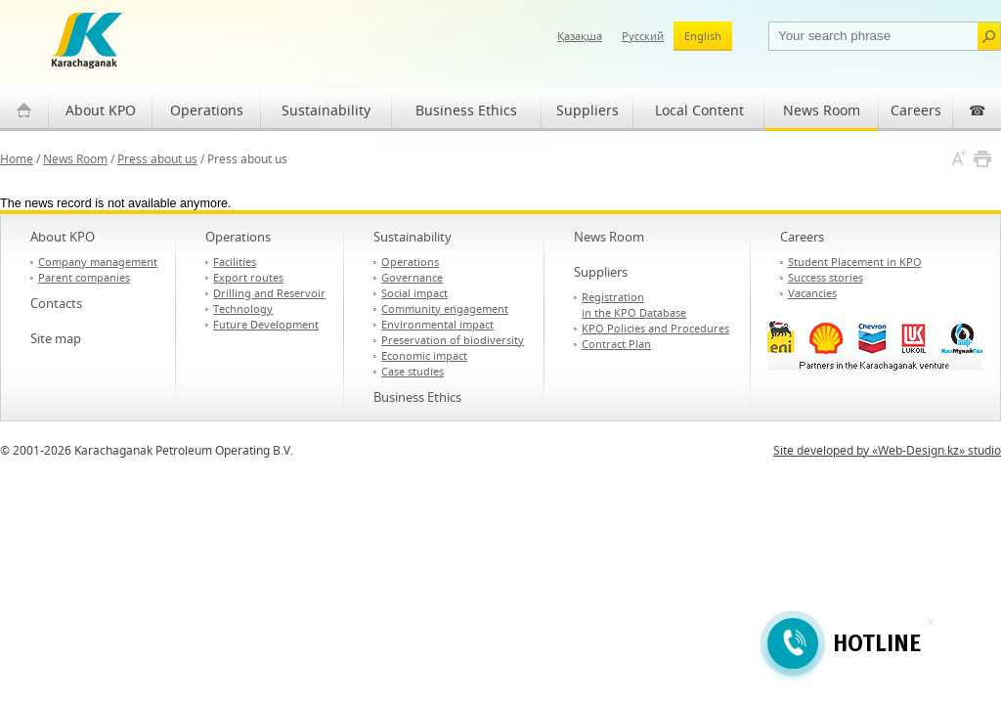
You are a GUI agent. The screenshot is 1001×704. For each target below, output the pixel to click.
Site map (55, 338)
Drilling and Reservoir (269, 293)
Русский (643, 35)
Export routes (248, 277)
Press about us (157, 159)
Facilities (234, 261)
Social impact (414, 293)
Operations (206, 110)
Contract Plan (616, 343)
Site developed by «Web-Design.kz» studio (887, 450)
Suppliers (587, 110)
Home (16, 159)
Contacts (56, 303)
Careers (916, 110)
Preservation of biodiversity (452, 339)
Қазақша (579, 35)
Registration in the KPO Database (634, 304)
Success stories (825, 277)
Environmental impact (437, 324)
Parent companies (84, 277)
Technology (243, 308)
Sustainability (326, 110)
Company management (97, 261)
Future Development (266, 324)
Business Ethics (466, 110)
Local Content (699, 110)
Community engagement (444, 308)
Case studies (412, 371)
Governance (412, 277)
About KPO (100, 110)
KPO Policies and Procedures (655, 328)
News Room (821, 110)
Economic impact (424, 355)
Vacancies (812, 293)
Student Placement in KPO (855, 261)
